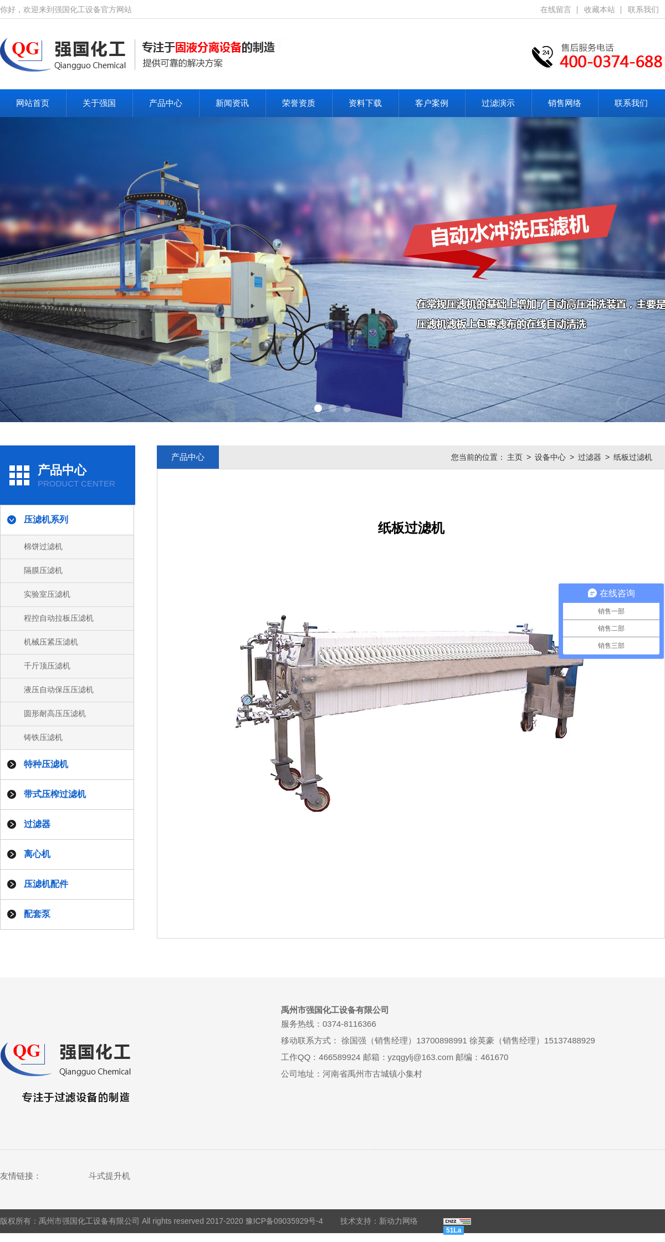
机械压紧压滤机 (51, 641)
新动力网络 (398, 1220)
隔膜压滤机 (43, 570)
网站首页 (32, 103)
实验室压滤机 (47, 594)
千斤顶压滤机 (47, 665)
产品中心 (165, 103)
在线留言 (555, 9)
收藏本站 (599, 9)
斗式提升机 (109, 1175)
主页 (515, 457)
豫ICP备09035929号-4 (284, 1220)
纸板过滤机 (632, 457)
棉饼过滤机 (43, 546)
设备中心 (550, 457)
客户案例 (431, 103)
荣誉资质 (298, 103)
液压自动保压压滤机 (59, 689)
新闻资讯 (232, 103)
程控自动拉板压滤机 (59, 618)
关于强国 (99, 103)
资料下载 (365, 103)
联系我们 (643, 9)
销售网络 (564, 103)
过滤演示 (498, 103)
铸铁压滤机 (43, 737)
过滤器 (589, 457)
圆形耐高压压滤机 (55, 713)
